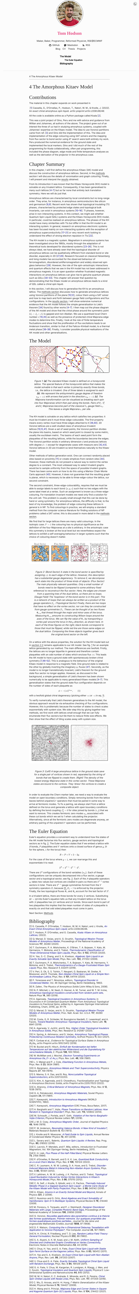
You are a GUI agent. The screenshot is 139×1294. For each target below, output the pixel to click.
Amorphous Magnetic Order (64, 1122)
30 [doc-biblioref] (46, 278)
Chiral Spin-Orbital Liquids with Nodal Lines (67, 1277)
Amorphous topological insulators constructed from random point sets (66, 993)
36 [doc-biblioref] (44, 329)
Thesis (71, 49)
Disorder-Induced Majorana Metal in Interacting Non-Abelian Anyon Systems (68, 1167)
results (64, 179)
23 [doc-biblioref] (85, 246)
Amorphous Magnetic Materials (70, 1093)
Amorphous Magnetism (61, 1105)
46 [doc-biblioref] (44, 661)
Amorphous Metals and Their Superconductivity (74, 1068)
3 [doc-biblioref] (46, 133)
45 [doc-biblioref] (48, 474)
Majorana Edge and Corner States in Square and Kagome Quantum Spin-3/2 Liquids (67, 1290)
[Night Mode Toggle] (135, 4)
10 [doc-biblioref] (77, 211)
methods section (50, 292)
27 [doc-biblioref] (58, 256)
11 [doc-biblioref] (57, 459)
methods (100, 173)
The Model (65, 56)
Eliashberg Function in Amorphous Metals (84, 1062)
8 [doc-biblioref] (47, 204)
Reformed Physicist (76, 41)
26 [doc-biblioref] (89, 246)
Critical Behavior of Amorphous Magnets (68, 1087)
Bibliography (66, 63)
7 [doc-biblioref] (53, 190)
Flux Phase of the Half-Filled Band (63, 1153)
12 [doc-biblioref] (72, 295)
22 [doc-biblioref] (90, 235)
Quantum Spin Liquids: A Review (78, 1140)
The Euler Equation (73, 60)
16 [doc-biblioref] (80, 211)
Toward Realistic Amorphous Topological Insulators (64, 1022)
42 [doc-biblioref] (100, 445)
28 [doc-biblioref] (61, 256)
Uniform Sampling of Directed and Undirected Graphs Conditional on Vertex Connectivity (65, 1241)
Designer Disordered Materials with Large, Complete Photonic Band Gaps (66, 1208)
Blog (58, 49)
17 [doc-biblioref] (63, 232)
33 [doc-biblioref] (50, 278)
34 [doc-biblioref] (40, 307)
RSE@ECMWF (94, 41)
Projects (81, 49)
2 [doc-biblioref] (99, 115)
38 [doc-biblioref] (48, 329)
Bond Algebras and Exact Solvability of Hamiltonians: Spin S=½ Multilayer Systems (65, 1200)
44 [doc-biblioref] (102, 459)
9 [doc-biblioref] (49, 204)
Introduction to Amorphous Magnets (68, 1099)
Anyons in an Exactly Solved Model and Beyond (70, 1192)
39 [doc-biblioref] (91, 423)
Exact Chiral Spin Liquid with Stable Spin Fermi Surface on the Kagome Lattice (67, 1250)
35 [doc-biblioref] (44, 317)
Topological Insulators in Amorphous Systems (71, 999)
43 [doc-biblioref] (104, 445)
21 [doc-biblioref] (66, 232)
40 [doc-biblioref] (95, 423)
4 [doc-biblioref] (51, 190)
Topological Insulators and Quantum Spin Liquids (66, 1270)
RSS (86, 45)
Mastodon (71, 45)
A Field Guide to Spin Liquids (77, 1134)
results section (59, 301)
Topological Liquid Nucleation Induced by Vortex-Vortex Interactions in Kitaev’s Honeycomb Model (68, 1177)
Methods (48, 913)
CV (64, 49)
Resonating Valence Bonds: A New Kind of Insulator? (79, 1128)
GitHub (54, 45)
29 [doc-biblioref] (48, 265)
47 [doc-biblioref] (88, 667)
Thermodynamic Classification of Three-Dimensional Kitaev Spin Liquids (66, 951)
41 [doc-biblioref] (45, 429)
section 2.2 (37, 645)
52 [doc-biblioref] (48, 661)
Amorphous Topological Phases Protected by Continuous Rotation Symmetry (68, 1035)
